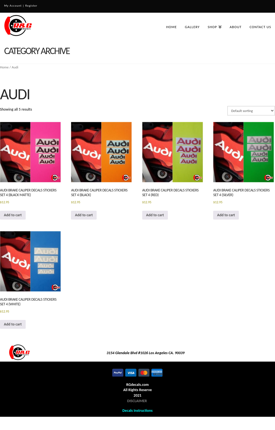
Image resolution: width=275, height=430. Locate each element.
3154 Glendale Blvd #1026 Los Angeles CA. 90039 (146, 353)
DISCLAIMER (137, 401)
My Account (13, 5)
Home (4, 67)
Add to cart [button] (13, 215)
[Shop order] (251, 110)
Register (31, 5)
